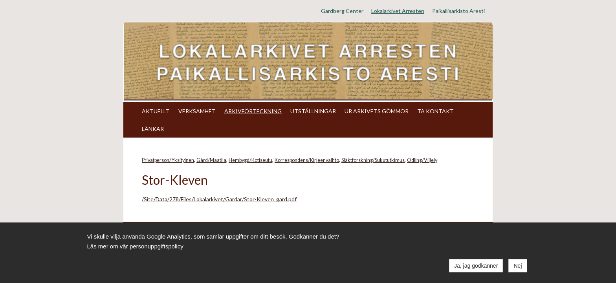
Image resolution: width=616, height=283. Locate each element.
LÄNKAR (153, 128)
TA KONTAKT (435, 111)
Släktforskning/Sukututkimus (373, 160)
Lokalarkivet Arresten (397, 10)
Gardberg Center (342, 10)
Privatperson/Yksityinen (168, 160)
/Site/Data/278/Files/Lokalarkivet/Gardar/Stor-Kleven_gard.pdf (219, 199)
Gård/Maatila (211, 160)
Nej (517, 266)
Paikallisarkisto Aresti (458, 10)
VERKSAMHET (197, 111)
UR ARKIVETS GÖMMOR (377, 111)
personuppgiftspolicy (156, 246)
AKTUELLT (156, 111)
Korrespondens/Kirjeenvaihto (307, 160)
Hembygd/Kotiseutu (250, 160)
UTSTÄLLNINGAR (313, 111)
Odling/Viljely (422, 160)
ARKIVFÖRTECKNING (253, 111)
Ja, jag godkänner (476, 266)
